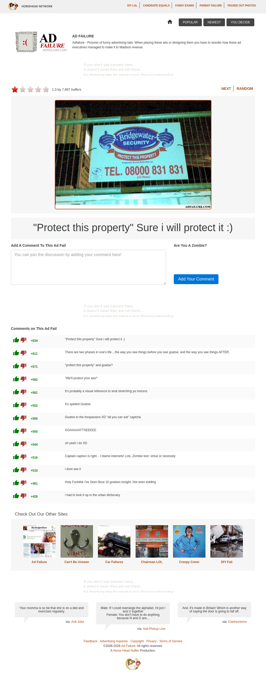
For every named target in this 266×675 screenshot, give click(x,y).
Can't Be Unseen (76, 562)
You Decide (240, 22)
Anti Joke (77, 622)
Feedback (90, 641)
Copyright (137, 641)
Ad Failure (39, 562)
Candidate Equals (156, 5)
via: (68, 622)
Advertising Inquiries (114, 641)
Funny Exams (184, 5)
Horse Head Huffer (126, 650)
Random (245, 88)
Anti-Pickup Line (154, 629)
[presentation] (213, 260)
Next (226, 88)
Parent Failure (211, 5)
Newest (214, 22)
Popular (190, 22)
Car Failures (114, 562)
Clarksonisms (237, 622)
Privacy (152, 641)
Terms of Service (170, 641)
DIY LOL (132, 5)
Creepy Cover (189, 562)
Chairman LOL (152, 562)
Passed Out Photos (242, 5)
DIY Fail (226, 562)
